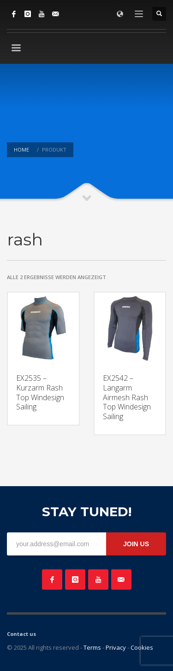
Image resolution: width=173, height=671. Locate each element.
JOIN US (136, 544)
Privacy (116, 647)
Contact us (21, 633)
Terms (92, 647)
